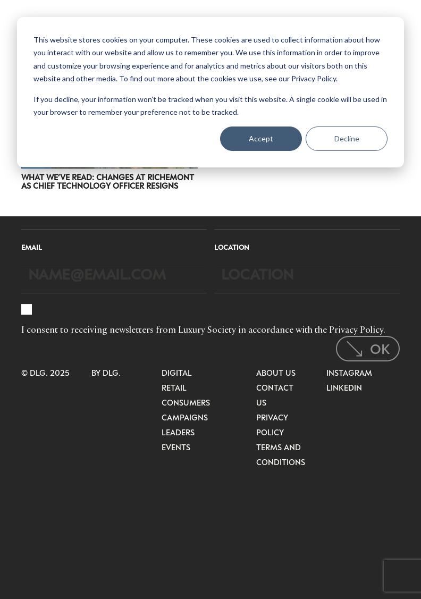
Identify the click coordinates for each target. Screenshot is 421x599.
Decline (346, 138)
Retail (174, 387)
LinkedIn (344, 387)
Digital (177, 372)
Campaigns (185, 417)
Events (176, 447)
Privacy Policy (356, 329)
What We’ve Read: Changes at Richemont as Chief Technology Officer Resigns (107, 181)
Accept (261, 138)
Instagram (349, 372)
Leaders (178, 432)
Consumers (186, 402)
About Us (276, 372)
